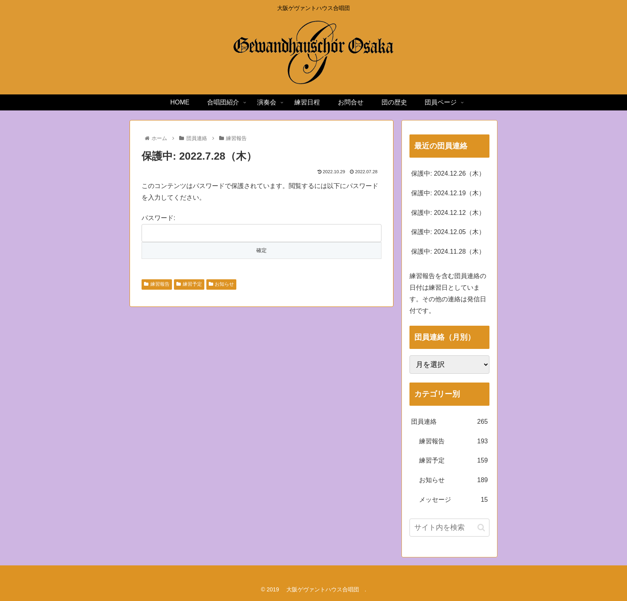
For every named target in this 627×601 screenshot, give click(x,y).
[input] (449, 528)
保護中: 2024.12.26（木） (448, 173)
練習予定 (189, 284)
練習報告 (157, 284)
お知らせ (221, 284)
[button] (481, 527)
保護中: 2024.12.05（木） (448, 231)
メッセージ (453, 500)
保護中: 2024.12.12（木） (448, 212)
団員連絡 (449, 422)
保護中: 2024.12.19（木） (448, 193)
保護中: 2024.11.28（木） (448, 251)
